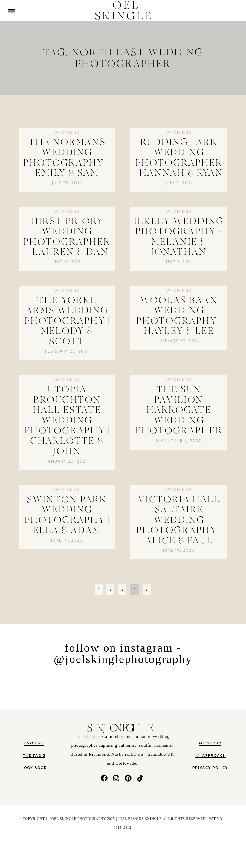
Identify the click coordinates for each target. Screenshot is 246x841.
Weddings (67, 132)
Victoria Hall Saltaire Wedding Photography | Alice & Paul (178, 520)
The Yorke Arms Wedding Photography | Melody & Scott (67, 321)
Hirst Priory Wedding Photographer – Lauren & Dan (67, 236)
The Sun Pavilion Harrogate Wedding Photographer (179, 410)
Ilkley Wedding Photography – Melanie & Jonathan (179, 236)
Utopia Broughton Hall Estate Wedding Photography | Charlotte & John (67, 420)
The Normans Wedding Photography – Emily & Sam (67, 157)
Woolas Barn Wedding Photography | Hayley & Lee (178, 315)
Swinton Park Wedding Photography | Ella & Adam (67, 515)
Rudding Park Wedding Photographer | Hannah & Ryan (179, 157)
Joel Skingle (87, 736)
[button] (11, 10)
